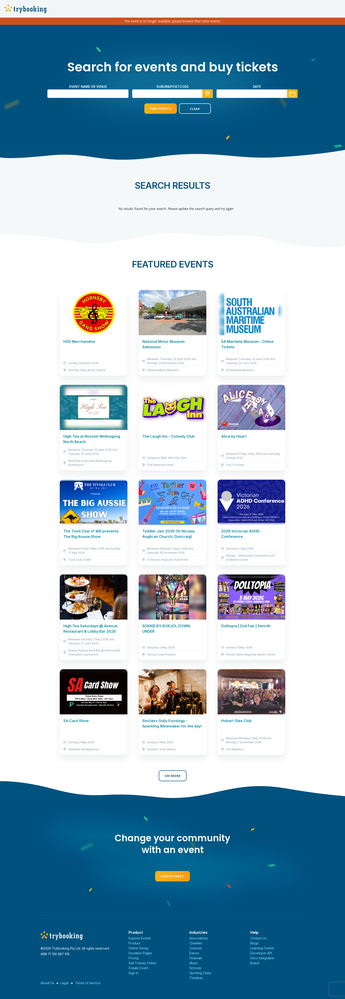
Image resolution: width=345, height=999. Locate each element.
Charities (195, 943)
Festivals (195, 958)
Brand (254, 963)
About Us (47, 983)
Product (134, 943)
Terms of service (87, 983)
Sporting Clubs (200, 973)
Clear (190, 109)
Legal (64, 983)
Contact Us (258, 938)
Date (257, 86)
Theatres (196, 978)
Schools (195, 968)
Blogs (254, 943)
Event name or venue (88, 86)
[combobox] (172, 93)
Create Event (172, 876)
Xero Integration (262, 958)
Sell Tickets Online (142, 963)
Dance (194, 953)
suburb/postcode (172, 86)
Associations (198, 938)
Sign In (133, 973)
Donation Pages (140, 953)
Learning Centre (262, 948)
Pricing (134, 958)
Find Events (155, 109)
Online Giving (138, 948)
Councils (195, 948)
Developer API (261, 953)
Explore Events (140, 938)
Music (193, 963)
